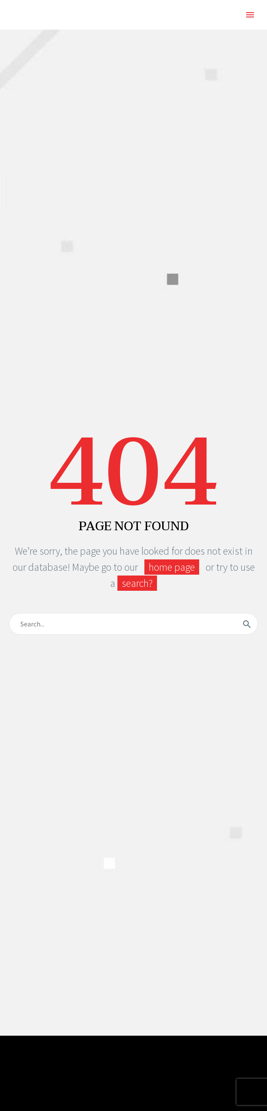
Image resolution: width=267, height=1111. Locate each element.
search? (137, 583)
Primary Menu (250, 14)
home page (172, 567)
